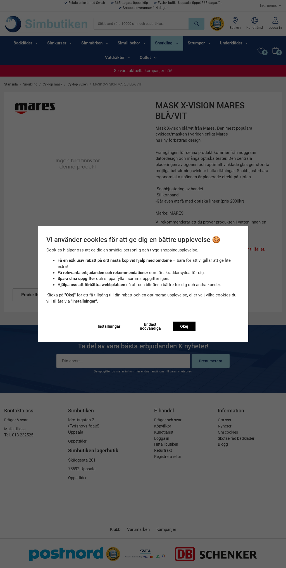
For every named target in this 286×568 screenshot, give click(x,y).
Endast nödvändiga (150, 326)
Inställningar (109, 326)
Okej (184, 326)
